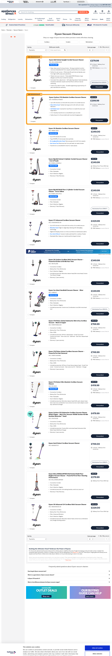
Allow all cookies (97, 637)
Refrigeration (11, 19)
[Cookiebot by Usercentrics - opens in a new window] (11, 652)
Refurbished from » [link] (99, 82)
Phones (65, 19)
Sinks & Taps (58, 19)
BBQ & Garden (87, 19)
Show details (92, 652)
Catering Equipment (78, 19)
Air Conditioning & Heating (40, 19)
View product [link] (99, 87)
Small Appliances (50, 19)
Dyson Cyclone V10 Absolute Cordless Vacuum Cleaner (67, 97)
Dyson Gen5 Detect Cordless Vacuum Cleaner (64, 443)
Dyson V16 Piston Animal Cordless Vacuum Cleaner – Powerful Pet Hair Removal (66, 352)
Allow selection (97, 643)
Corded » (68, 42)
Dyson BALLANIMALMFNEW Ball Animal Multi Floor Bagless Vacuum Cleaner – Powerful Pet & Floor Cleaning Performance (68, 475)
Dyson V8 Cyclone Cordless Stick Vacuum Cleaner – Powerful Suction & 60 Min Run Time (66, 260)
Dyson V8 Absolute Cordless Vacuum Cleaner (64, 128)
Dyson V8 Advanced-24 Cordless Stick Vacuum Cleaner (67, 504)
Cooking (3, 19)
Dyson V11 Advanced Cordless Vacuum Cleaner (64, 220)
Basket (109, 12)
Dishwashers (28, 19)
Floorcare (9, 30)
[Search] (83, 12)
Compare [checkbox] (33, 88)
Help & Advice (108, 19)
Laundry (20, 19)
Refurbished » (89, 42)
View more (68, 560)
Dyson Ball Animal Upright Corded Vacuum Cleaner (66, 60)
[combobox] (54, 12)
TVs (71, 19)
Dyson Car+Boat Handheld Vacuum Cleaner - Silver (66, 290)
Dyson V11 (75, 552)
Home (3, 30)
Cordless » (47, 42)
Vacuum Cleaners (18, 30)
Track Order (102, 12)
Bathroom (95, 19)
